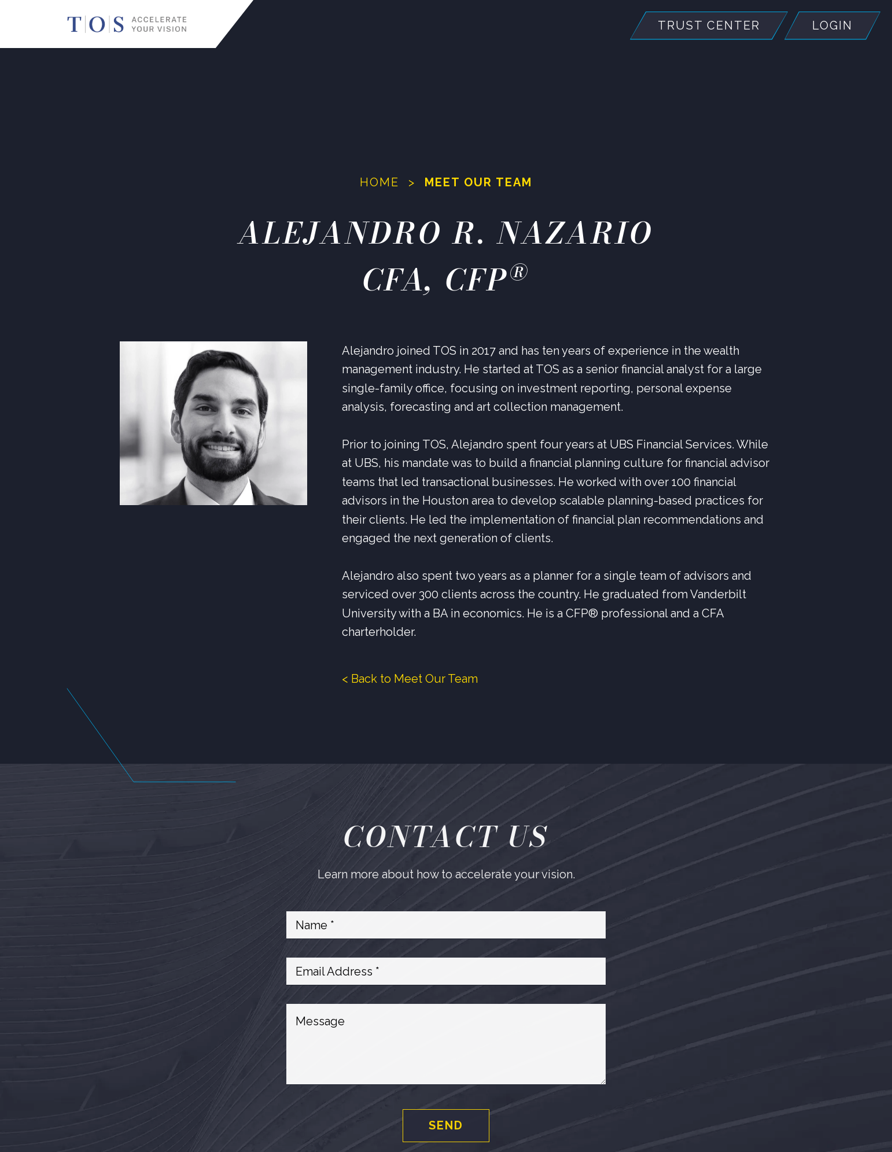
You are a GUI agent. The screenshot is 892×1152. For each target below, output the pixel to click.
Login (832, 25)
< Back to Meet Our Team (410, 679)
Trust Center (709, 25)
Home (379, 182)
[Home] (127, 24)
